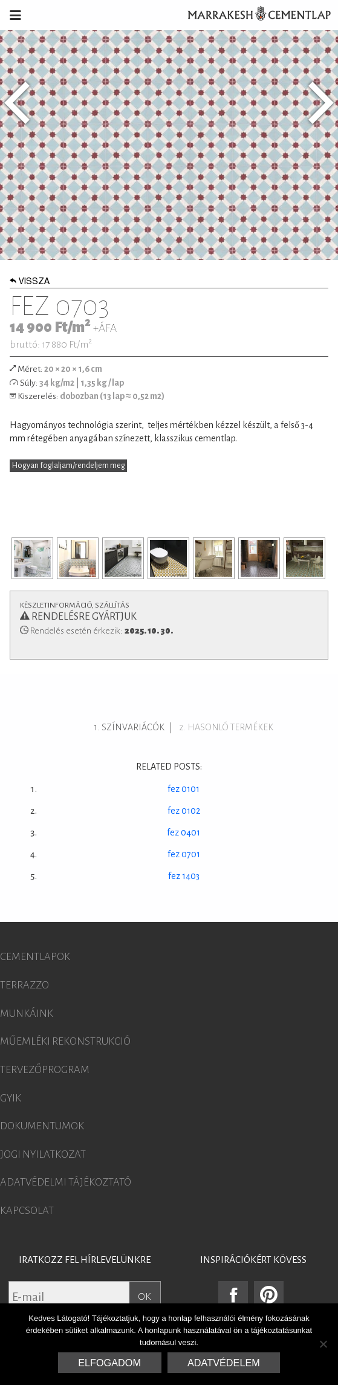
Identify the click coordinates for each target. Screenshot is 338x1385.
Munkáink (26, 1013)
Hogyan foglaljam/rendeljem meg (68, 465)
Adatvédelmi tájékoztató (65, 1182)
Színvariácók (133, 727)
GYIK (10, 1098)
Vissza (30, 282)
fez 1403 (184, 876)
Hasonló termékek (230, 727)
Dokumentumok (42, 1126)
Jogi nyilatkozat (43, 1154)
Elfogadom (109, 1362)
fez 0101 (183, 789)
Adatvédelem (223, 1362)
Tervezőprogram (44, 1070)
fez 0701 (183, 854)
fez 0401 (183, 832)
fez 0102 (183, 811)
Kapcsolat (27, 1210)
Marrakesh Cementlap (253, 15)
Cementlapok (35, 957)
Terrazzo (24, 985)
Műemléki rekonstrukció (65, 1041)
